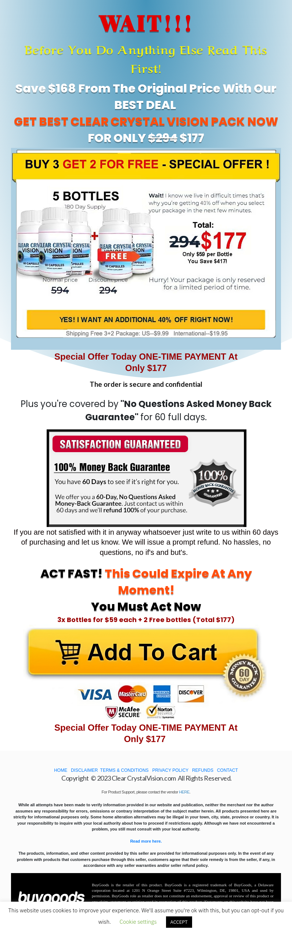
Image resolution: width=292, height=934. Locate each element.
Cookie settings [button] (137, 921)
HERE (184, 792)
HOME (60, 770)
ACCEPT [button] (179, 922)
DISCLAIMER (84, 770)
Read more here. (146, 841)
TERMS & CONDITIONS (124, 770)
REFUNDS (202, 770)
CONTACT (227, 770)
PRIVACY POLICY (170, 770)
